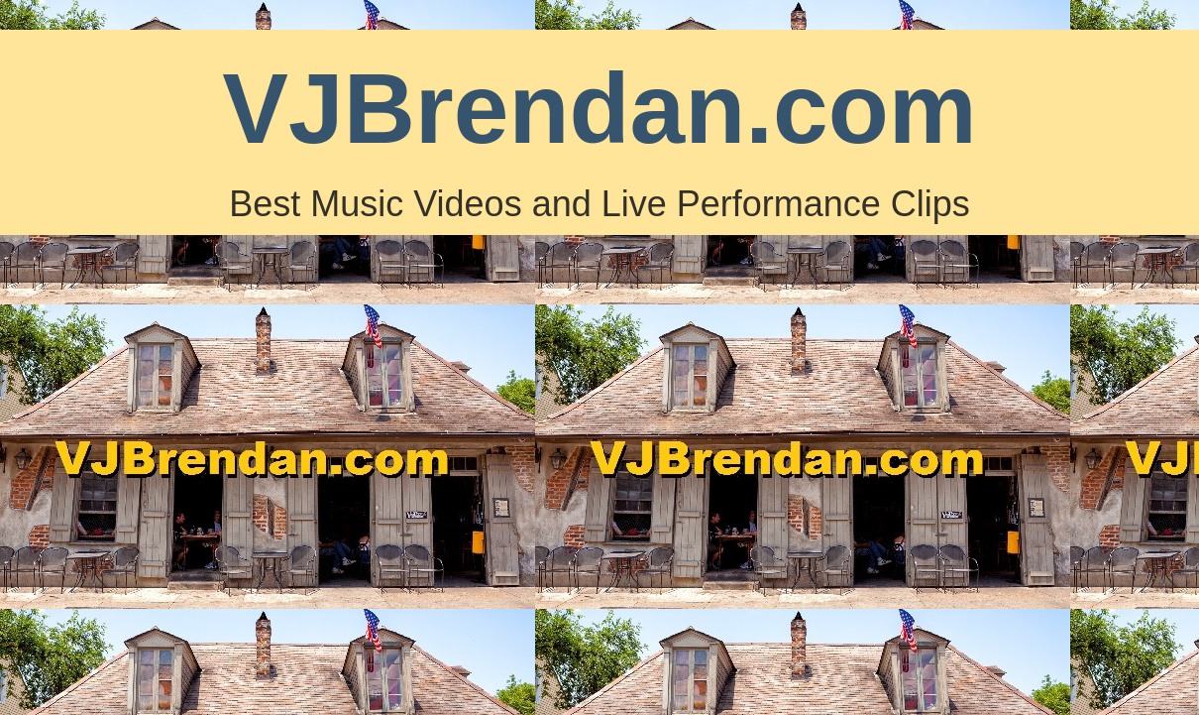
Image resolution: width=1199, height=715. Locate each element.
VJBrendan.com (599, 108)
